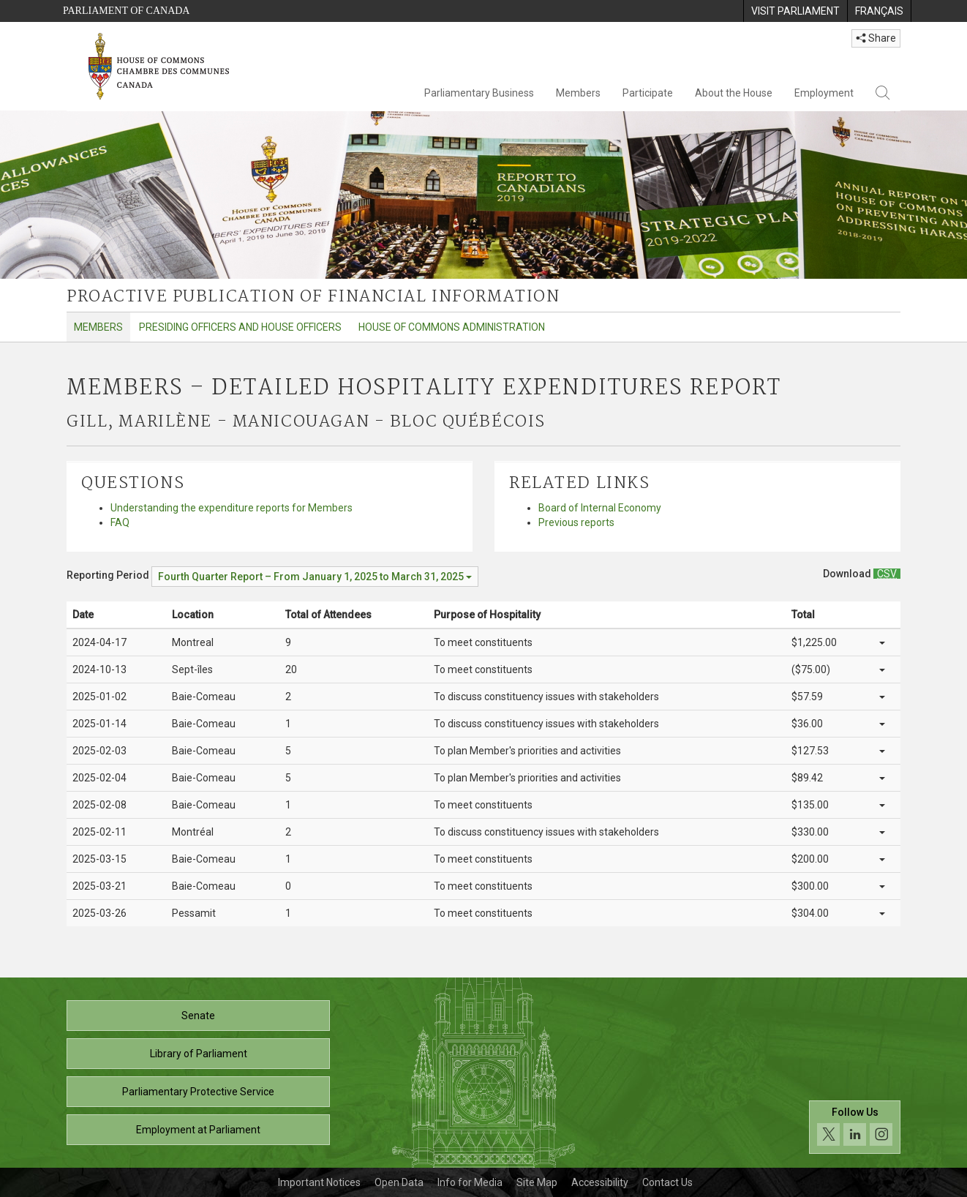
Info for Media (470, 1182)
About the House (733, 93)
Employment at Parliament (198, 1130)
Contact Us (667, 1182)
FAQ (119, 522)
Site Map (536, 1182)
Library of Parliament (198, 1053)
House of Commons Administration (451, 327)
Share (876, 38)
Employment (824, 93)
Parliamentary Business (479, 93)
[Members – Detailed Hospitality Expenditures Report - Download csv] (886, 574)
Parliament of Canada (126, 10)
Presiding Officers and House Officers (240, 327)
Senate (198, 1015)
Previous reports (576, 522)
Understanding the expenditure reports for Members (231, 508)
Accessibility (599, 1182)
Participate (647, 93)
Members (578, 93)
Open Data (399, 1182)
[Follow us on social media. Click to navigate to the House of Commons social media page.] (854, 1127)
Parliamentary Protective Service (198, 1091)
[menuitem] (795, 11)
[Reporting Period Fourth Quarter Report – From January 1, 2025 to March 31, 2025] (314, 576)
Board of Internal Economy (599, 508)
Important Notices (319, 1182)
